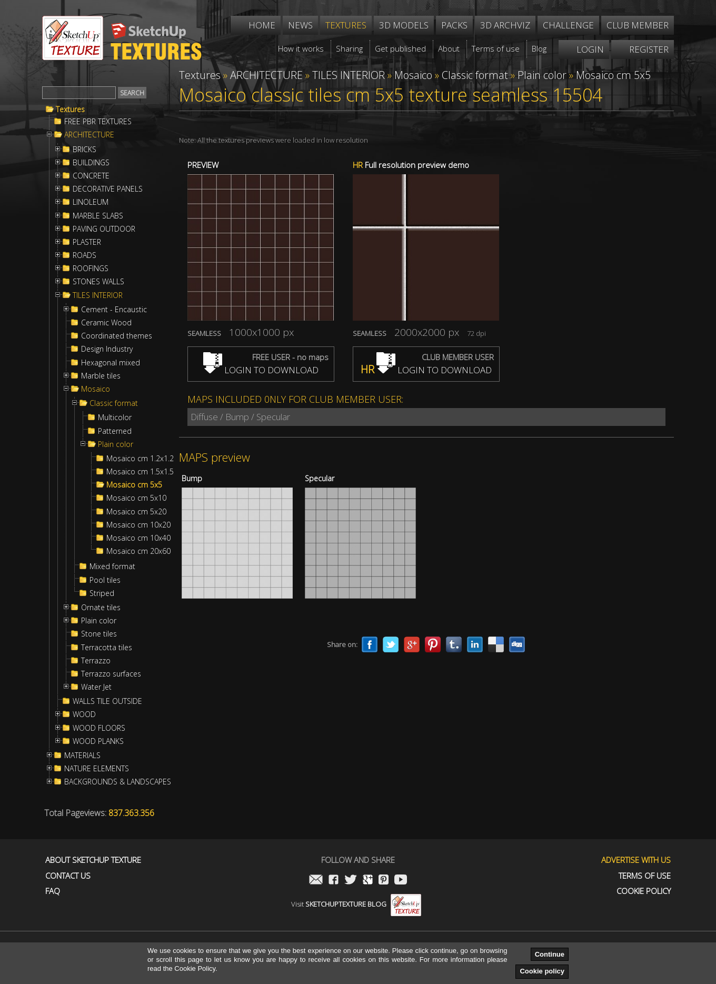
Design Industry (107, 349)
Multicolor (115, 417)
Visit (356, 904)
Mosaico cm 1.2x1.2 (140, 458)
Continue (549, 954)
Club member (637, 25)
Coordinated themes (116, 336)
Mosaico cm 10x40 (138, 538)
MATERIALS (82, 755)
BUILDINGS (91, 162)
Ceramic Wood (106, 322)
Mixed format (112, 566)
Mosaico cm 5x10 (136, 498)
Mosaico (95, 389)
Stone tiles (99, 634)
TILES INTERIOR (98, 295)
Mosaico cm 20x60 (138, 551)
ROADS (84, 255)
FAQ (52, 891)
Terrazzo (96, 660)
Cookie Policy (643, 891)
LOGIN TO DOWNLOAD (261, 370)
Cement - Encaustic (114, 309)
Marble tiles (101, 376)
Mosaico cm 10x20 (138, 525)
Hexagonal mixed (110, 362)
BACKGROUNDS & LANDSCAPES (117, 782)
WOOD (84, 714)
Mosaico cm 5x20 (136, 511)
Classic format (114, 403)
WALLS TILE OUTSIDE (107, 701)
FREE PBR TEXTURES (98, 121)
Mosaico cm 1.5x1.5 (140, 471)
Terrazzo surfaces (111, 674)
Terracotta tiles (106, 647)
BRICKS (84, 149)
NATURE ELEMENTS (96, 768)
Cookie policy (542, 971)
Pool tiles (105, 580)
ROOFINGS (90, 268)
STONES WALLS (98, 281)
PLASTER (87, 242)
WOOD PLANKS (98, 741)
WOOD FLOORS (99, 728)
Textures (70, 109)
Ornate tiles (101, 607)
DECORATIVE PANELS (108, 189)
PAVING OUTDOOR (104, 229)
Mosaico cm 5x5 (134, 485)
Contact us (68, 876)
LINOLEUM (90, 202)
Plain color (115, 444)
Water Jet (96, 687)
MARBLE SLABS (98, 216)
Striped (102, 593)
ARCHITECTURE (89, 135)
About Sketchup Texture (93, 860)
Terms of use (645, 876)
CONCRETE (91, 176)
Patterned (115, 431)
